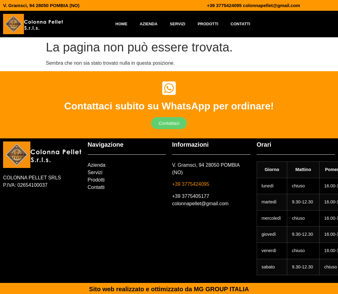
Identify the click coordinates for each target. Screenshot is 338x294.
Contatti (240, 24)
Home (121, 24)
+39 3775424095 (190, 184)
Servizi (177, 24)
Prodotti (208, 24)
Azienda (149, 24)
